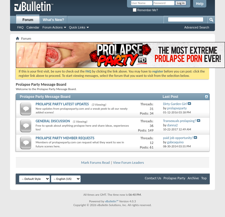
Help (199, 4)
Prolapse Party (174, 178)
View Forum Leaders (128, 162)
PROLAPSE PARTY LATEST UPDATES (62, 104)
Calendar (32, 27)
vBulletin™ (111, 201)
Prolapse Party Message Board (45, 97)
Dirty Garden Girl (174, 104)
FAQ (20, 27)
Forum (27, 20)
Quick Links (77, 27)
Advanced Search (196, 27)
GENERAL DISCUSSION (53, 121)
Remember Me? (145, 10)
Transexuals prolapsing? (179, 121)
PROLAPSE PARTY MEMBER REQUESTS (65, 138)
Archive (193, 178)
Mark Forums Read (95, 162)
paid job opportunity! (178, 138)
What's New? (53, 20)
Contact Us (153, 178)
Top (204, 178)
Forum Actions (53, 27)
